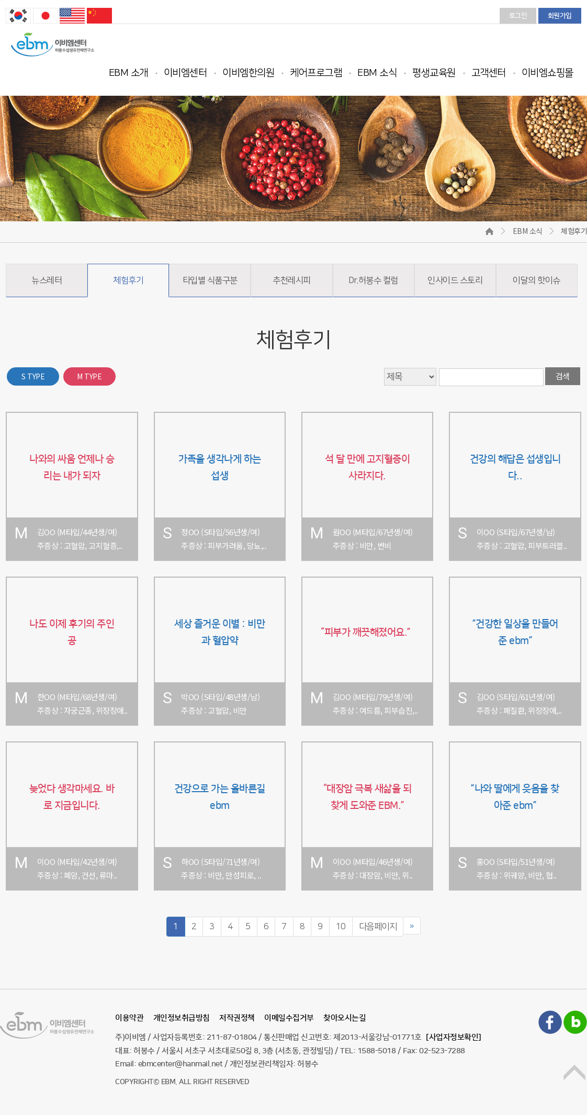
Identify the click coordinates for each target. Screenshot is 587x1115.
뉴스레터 (46, 280)
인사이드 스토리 (454, 280)
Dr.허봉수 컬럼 (373, 280)
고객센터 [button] (488, 72)
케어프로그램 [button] (316, 72)
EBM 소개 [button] (128, 72)
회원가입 (560, 15)
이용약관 (129, 1017)
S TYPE (32, 376)
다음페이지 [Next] (378, 926)
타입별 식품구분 (210, 280)
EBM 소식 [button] (377, 72)
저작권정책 (237, 1017)
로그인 (518, 15)
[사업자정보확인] (453, 1037)
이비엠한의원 (248, 72)
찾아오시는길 (344, 1017)
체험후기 (128, 280)
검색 (563, 375)
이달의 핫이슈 (536, 280)
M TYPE (89, 376)
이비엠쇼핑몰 (547, 72)
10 (341, 926)
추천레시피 (292, 280)
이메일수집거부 (289, 1017)
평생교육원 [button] (434, 72)
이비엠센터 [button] (185, 72)
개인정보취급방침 (181, 1017)
